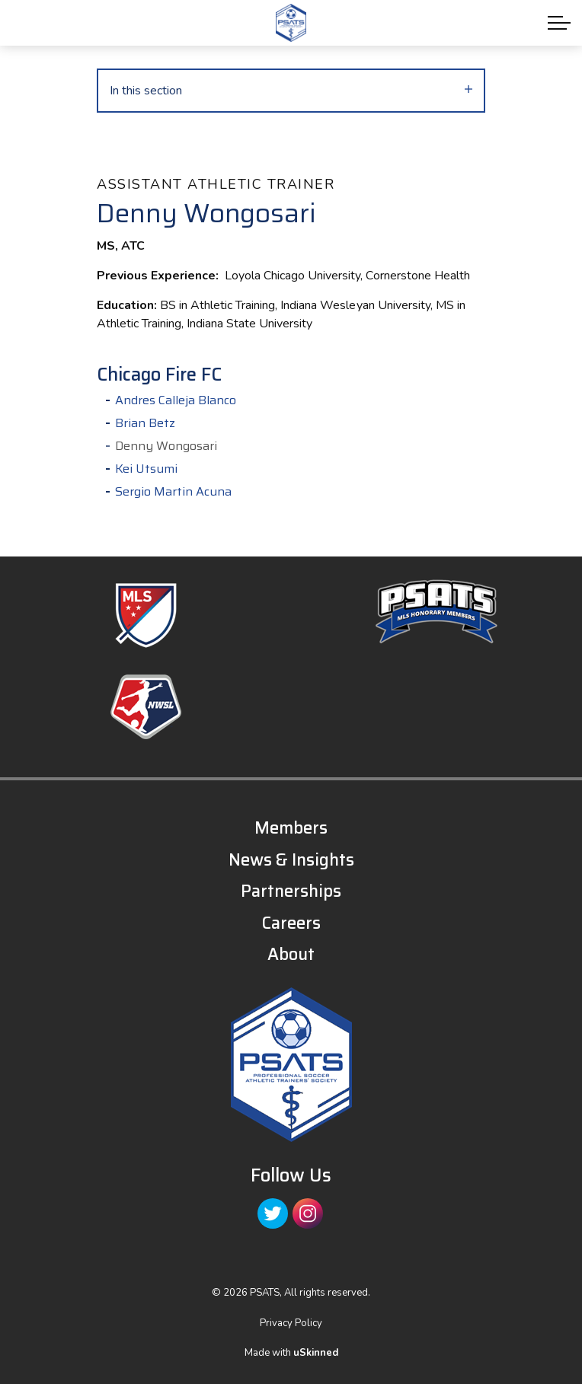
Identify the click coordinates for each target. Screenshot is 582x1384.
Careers (291, 923)
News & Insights (291, 860)
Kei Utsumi (146, 469)
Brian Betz (145, 423)
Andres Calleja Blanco (175, 400)
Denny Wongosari (166, 446)
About (291, 954)
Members (291, 828)
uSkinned (315, 1353)
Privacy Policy (291, 1323)
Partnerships (291, 891)
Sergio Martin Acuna (173, 492)
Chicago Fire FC (159, 375)
